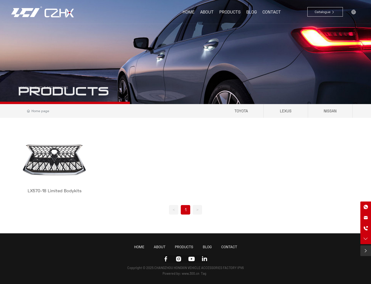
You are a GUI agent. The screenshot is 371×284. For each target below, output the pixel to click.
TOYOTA (241, 111)
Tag (203, 273)
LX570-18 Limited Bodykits (55, 190)
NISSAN (330, 111)
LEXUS (286, 111)
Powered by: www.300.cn (181, 273)
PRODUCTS (63, 97)
